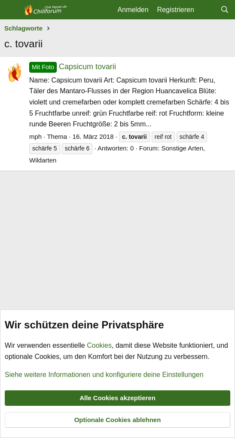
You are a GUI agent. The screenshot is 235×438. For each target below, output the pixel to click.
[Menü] (12, 9)
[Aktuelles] (207, 10)
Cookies (99, 345)
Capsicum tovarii (72, 66)
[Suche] (224, 10)
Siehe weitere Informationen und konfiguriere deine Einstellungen (104, 374)
